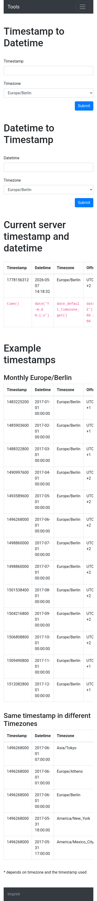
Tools (13, 7)
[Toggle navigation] (82, 7)
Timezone (12, 83)
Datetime (11, 158)
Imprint (14, 894)
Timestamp (13, 61)
